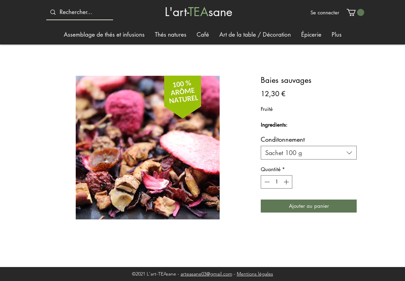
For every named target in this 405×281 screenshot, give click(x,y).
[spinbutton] (276, 182)
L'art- (176, 12)
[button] (355, 12)
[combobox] (309, 152)
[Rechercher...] (79, 12)
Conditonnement (283, 139)
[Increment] (287, 182)
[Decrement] (266, 182)
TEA (198, 12)
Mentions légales (255, 274)
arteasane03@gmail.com (206, 274)
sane (220, 12)
